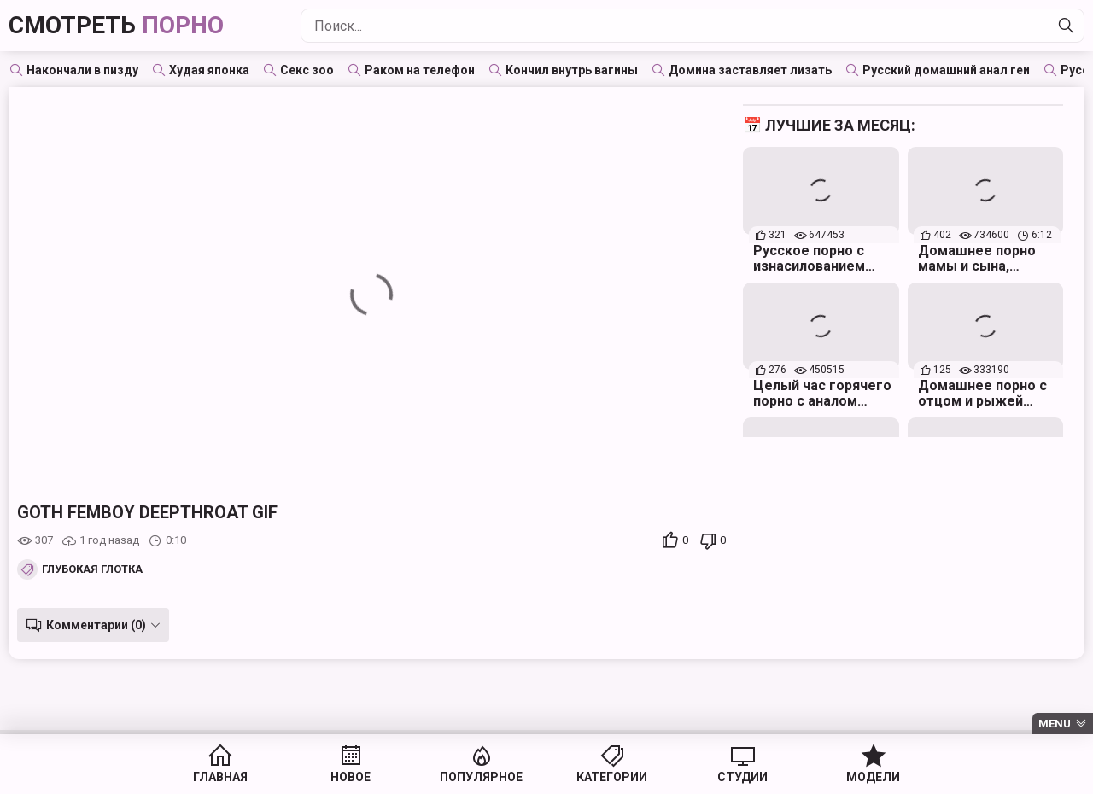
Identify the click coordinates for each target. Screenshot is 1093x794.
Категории (611, 777)
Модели (873, 777)
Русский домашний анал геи (946, 70)
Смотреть (116, 25)
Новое (350, 777)
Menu (1054, 723)
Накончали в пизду (82, 70)
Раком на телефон (420, 70)
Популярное (481, 777)
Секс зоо (307, 70)
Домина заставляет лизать (750, 70)
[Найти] (1066, 25)
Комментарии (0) (96, 625)
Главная (220, 777)
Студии (742, 777)
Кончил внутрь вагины (572, 70)
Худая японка (209, 70)
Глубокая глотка (92, 569)
